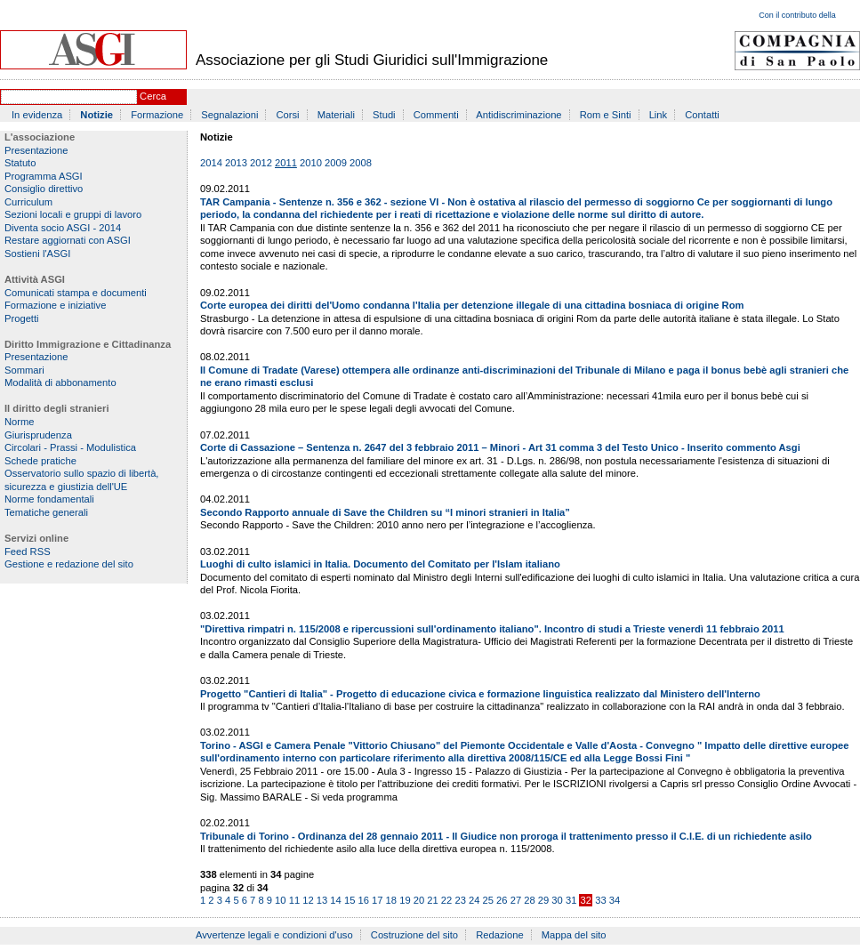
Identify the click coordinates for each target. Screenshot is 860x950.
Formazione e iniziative (55, 305)
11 (294, 900)
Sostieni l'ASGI (37, 253)
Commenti (436, 114)
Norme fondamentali (49, 499)
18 (391, 900)
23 (459, 900)
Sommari (24, 370)
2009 (336, 162)
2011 (286, 162)
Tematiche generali (46, 512)
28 (529, 900)
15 (349, 900)
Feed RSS (27, 551)
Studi (384, 114)
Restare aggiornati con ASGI (67, 240)
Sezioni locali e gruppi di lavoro (72, 214)
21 (432, 900)
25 (488, 900)
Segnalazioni (229, 114)
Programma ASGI (43, 176)
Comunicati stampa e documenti (75, 292)
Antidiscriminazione (518, 114)
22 (446, 900)
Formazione (157, 114)
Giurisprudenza (38, 435)
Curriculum (28, 202)
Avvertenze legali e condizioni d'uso (274, 935)
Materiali (336, 114)
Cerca (153, 96)
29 (543, 900)
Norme (19, 421)
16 (363, 900)
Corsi (288, 114)
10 (280, 900)
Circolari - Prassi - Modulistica (70, 447)
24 (474, 900)
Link (658, 114)
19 (404, 900)
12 (307, 900)
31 (571, 900)
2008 (361, 162)
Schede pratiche (40, 460)
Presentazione (36, 150)
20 (419, 900)
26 (501, 900)
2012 (261, 162)
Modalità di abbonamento (60, 382)
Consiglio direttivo (43, 188)
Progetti (21, 318)
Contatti (702, 114)
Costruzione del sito (414, 935)
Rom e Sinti (605, 114)
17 (377, 900)
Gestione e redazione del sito (68, 564)
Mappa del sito (574, 935)
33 (600, 900)
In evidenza (37, 114)
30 (556, 900)
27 (515, 900)
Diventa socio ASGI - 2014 (62, 227)
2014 (211, 162)
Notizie (96, 114)
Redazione (500, 935)
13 (322, 900)
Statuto (20, 162)
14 (335, 900)
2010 (311, 162)
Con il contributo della (797, 15)
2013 (236, 162)
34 (614, 900)
